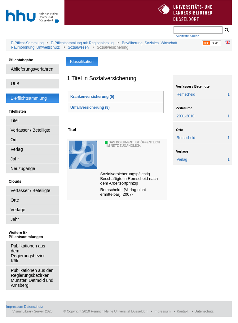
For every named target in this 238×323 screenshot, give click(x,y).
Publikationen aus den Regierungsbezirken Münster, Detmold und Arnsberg (32, 278)
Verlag (17, 149)
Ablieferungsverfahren (32, 69)
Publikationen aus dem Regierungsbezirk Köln (28, 253)
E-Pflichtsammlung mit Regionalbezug (82, 43)
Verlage (18, 209)
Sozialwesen (78, 47)
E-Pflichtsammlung (29, 98)
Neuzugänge (23, 168)
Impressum (14, 306)
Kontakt (182, 311)
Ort (13, 139)
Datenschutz (33, 306)
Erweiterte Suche (187, 36)
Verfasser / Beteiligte (30, 130)
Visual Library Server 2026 (32, 311)
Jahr (15, 158)
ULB (15, 83)
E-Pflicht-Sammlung (27, 43)
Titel (15, 120)
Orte (15, 200)
